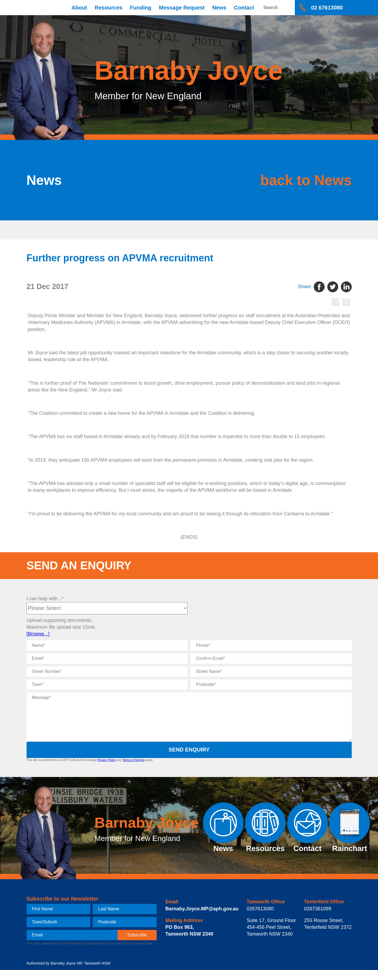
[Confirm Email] (271, 658)
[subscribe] (137, 935)
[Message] (189, 716)
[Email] (107, 658)
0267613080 (260, 908)
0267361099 (317, 908)
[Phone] (271, 645)
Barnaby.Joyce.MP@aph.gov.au (201, 908)
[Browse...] (38, 634)
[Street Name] (271, 671)
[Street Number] (107, 671)
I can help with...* (45, 598)
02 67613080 (327, 8)
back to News (303, 180)
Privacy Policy (106, 760)
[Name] (107, 645)
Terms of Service (133, 760)
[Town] (107, 684)
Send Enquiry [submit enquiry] (189, 750)
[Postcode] (271, 684)
